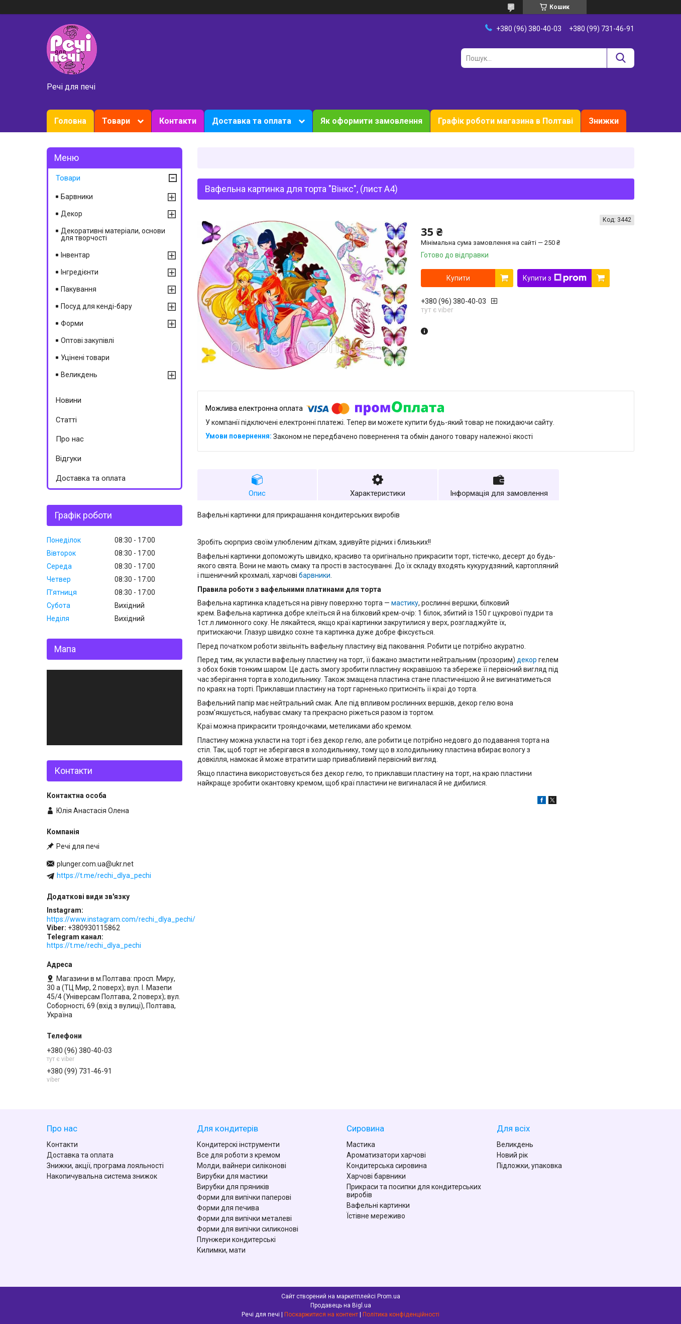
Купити (458, 278)
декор (527, 660)
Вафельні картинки (378, 1205)
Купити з (555, 278)
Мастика (361, 1144)
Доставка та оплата (251, 121)
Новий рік (512, 1155)
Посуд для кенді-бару (96, 306)
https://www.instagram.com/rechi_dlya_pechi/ (121, 919)
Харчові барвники (376, 1176)
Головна (70, 121)
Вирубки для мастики (232, 1176)
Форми (72, 323)
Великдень (79, 375)
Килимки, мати (221, 1250)
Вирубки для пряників (233, 1187)
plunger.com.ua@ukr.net (95, 864)
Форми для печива (228, 1208)
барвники (314, 575)
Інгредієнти (79, 272)
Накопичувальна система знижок (102, 1176)
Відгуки (68, 458)
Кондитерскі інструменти (238, 1144)
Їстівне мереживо (376, 1216)
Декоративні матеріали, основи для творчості (113, 234)
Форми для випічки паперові (244, 1197)
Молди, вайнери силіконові (241, 1166)
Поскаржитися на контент (321, 1314)
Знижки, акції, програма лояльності (105, 1166)
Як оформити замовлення (371, 121)
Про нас (70, 439)
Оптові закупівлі (87, 340)
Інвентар (75, 255)
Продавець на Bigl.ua (340, 1305)
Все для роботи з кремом (238, 1155)
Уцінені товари (85, 358)
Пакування (78, 289)
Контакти (177, 121)
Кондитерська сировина (387, 1166)
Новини (68, 400)
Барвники (77, 197)
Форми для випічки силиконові (247, 1229)
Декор (71, 214)
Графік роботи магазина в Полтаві (505, 121)
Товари (116, 121)
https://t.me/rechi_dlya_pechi (104, 875)
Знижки (604, 121)
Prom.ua (388, 1296)
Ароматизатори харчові (386, 1155)
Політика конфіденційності (401, 1314)
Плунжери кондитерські (236, 1239)
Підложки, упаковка (529, 1166)
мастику (404, 603)
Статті (66, 419)
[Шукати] (620, 58)
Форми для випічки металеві (244, 1218)
